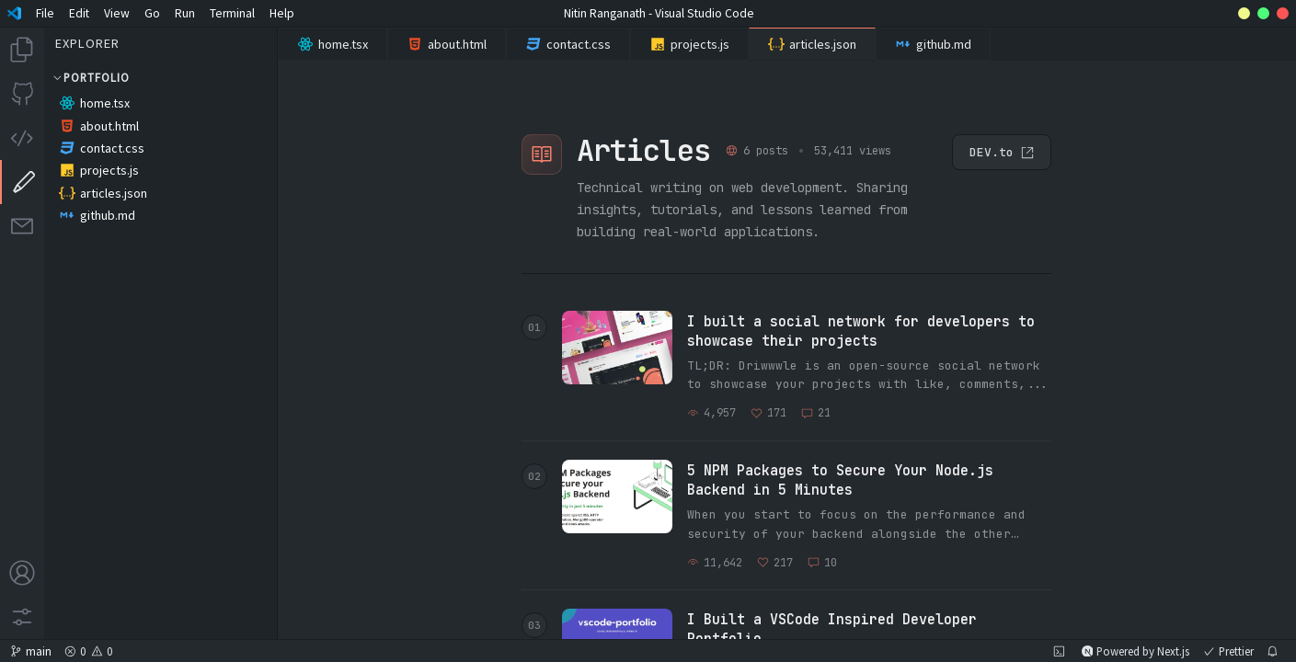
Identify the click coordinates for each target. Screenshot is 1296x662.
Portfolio (91, 77)
